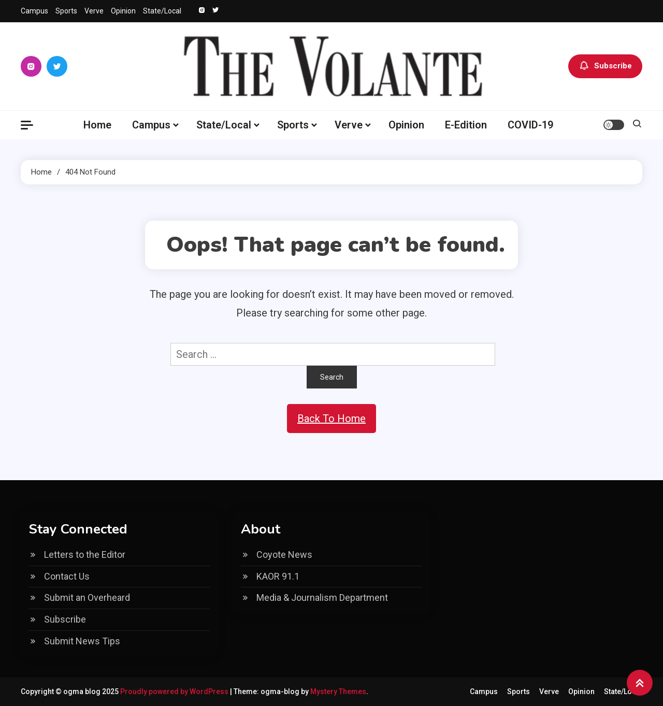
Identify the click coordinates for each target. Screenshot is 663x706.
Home (97, 125)
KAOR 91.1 (277, 576)
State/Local (162, 11)
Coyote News (284, 554)
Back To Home (331, 418)
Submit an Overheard (87, 597)
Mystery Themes (338, 691)
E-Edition (466, 125)
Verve (94, 11)
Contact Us (67, 576)
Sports (66, 11)
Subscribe (605, 66)
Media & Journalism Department (322, 597)
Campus (34, 11)
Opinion (123, 11)
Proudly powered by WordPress (175, 691)
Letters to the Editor (84, 554)
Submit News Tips (82, 641)
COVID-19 (530, 125)
